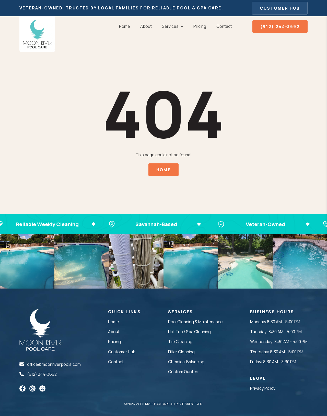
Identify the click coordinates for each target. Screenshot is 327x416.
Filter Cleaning (181, 352)
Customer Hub (280, 8)
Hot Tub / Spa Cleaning (189, 331)
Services (170, 26)
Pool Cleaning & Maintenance (195, 321)
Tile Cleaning (180, 341)
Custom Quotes (183, 371)
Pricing (199, 26)
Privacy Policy (262, 388)
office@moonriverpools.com (54, 364)
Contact (224, 26)
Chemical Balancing (186, 362)
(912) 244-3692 (280, 26)
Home (124, 26)
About (146, 26)
